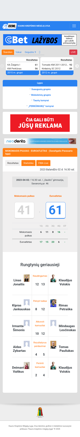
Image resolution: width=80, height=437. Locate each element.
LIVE (73, 52)
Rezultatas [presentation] (12, 163)
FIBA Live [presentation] (43, 163)
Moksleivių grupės (41, 94)
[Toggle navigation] (74, 26)
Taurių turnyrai (41, 100)
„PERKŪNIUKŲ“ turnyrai (41, 106)
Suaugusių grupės (41, 89)
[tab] (13, 163)
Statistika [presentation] (28, 163)
